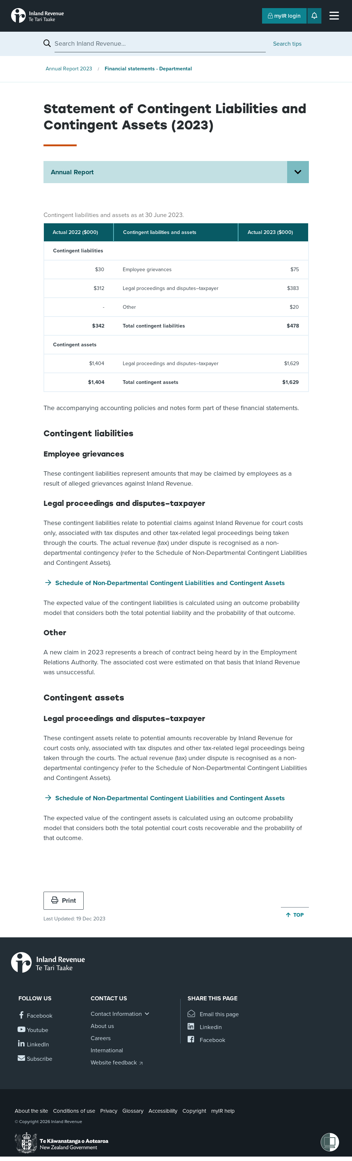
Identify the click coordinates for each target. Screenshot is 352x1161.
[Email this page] (213, 1014)
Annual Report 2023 (69, 69)
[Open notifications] (314, 16)
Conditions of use (74, 1111)
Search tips (287, 44)
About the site (31, 1111)
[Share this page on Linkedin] (205, 1027)
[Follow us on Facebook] (35, 1016)
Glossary (132, 1111)
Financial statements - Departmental (148, 69)
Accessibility (163, 1111)
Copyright (194, 1111)
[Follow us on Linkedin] (33, 1044)
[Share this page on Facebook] (206, 1040)
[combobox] (160, 43)
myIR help (223, 1111)
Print (63, 900)
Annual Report (72, 172)
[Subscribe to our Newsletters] (35, 1059)
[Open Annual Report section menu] (298, 172)
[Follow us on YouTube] (33, 1030)
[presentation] (176, 300)
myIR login (284, 16)
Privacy (108, 1111)
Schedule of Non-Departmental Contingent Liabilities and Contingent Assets (170, 583)
